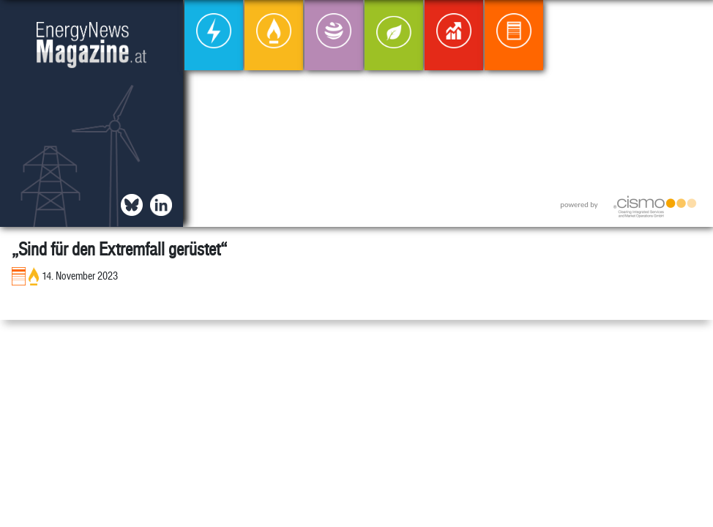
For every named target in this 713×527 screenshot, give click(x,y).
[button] (690, 23)
